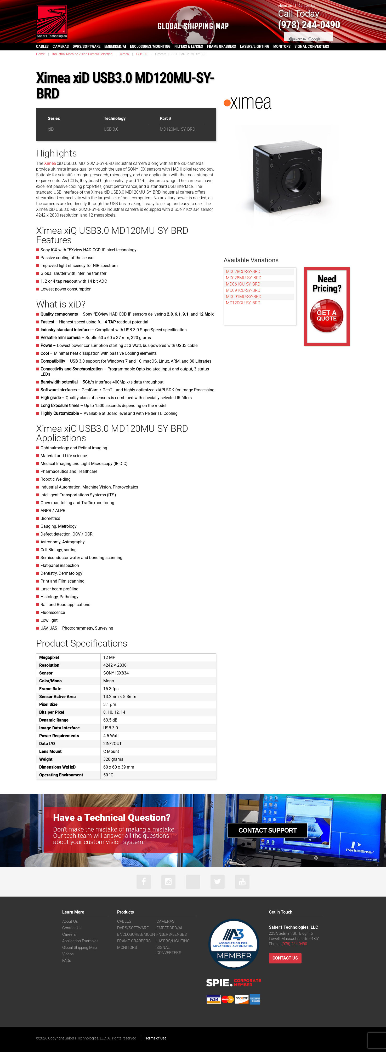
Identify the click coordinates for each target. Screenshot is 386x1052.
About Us (285, 6)
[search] (308, 39)
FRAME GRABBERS (221, 46)
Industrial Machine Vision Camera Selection (82, 54)
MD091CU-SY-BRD (243, 290)
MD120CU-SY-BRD (243, 302)
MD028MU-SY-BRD (243, 277)
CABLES (42, 46)
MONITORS (282, 46)
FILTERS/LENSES (171, 934)
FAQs (66, 960)
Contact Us (306, 6)
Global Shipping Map (79, 947)
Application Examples (80, 941)
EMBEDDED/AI (115, 46)
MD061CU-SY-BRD (243, 283)
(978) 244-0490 (311, 24)
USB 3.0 (141, 54)
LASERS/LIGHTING (254, 46)
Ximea (124, 54)
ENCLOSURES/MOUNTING (140, 934)
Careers (69, 934)
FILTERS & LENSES (188, 46)
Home (40, 54)
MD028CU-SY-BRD (243, 271)
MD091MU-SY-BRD (243, 296)
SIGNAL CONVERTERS (311, 46)
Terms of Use (155, 1038)
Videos (68, 954)
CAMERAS (61, 46)
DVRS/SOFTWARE (86, 46)
